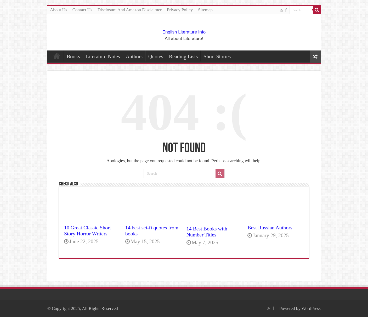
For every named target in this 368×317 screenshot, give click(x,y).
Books (73, 56)
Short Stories (217, 56)
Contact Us (82, 9)
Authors (134, 56)
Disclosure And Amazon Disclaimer (130, 9)
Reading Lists (183, 56)
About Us (58, 9)
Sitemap (205, 9)
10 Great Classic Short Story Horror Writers (87, 230)
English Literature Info (184, 32)
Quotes (155, 56)
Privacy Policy (180, 9)
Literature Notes (103, 56)
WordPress (311, 308)
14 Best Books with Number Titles (206, 231)
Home (57, 55)
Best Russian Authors (269, 227)
